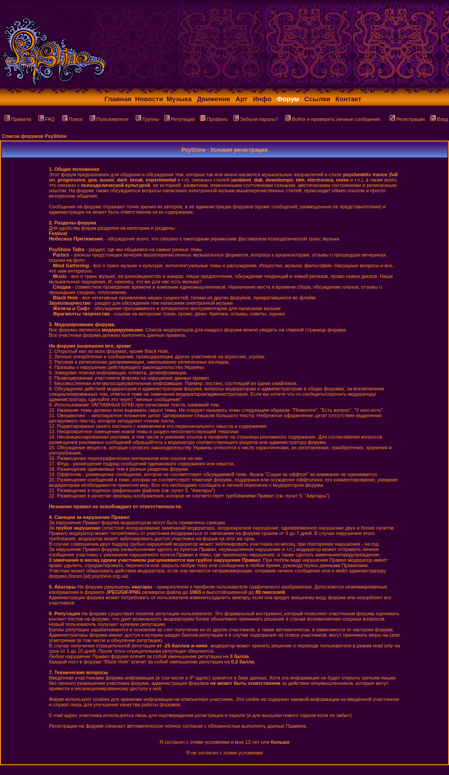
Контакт (349, 99)
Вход (439, 119)
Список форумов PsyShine (34, 136)
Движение (213, 99)
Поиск (72, 119)
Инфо (262, 99)
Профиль (214, 119)
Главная (118, 99)
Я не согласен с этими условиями (224, 752)
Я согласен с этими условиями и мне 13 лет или (224, 742)
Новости (149, 99)
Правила (17, 119)
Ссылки (317, 99)
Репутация (179, 119)
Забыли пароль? (255, 119)
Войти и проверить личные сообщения (332, 119)
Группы (147, 119)
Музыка (179, 99)
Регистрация (407, 119)
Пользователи (109, 119)
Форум (288, 99)
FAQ (46, 119)
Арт (242, 99)
